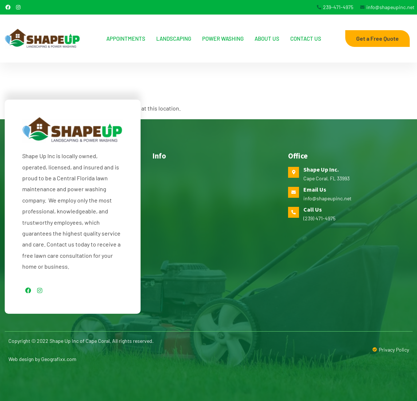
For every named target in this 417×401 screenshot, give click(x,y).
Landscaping (173, 38)
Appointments (125, 38)
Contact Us (305, 38)
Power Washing (223, 38)
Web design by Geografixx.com (42, 359)
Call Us (312, 209)
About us (267, 38)
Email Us (314, 189)
